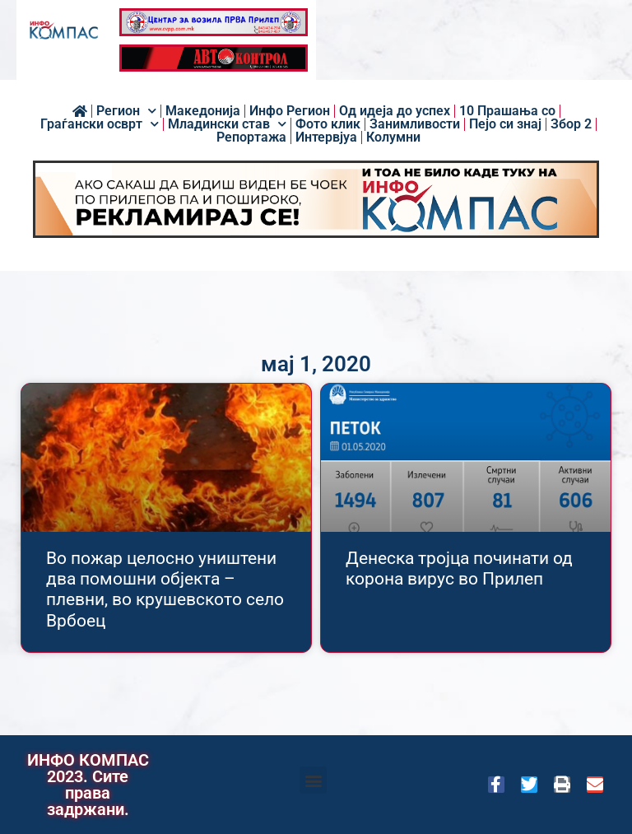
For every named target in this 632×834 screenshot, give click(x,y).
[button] (313, 780)
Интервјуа (326, 137)
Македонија (202, 111)
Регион (126, 111)
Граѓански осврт (99, 124)
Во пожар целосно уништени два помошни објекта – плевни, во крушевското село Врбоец (165, 589)
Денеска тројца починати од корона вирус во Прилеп (459, 568)
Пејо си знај (505, 124)
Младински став (227, 124)
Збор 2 (571, 124)
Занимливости (414, 124)
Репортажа (251, 137)
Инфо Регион (289, 111)
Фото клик (327, 124)
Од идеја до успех (394, 111)
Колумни (393, 137)
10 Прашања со (507, 111)
